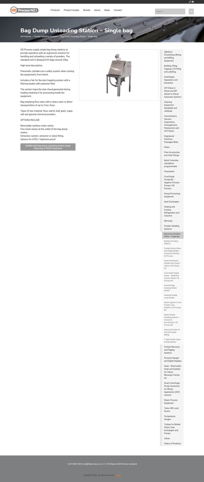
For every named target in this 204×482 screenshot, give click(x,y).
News (107, 10)
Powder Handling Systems (45, 36)
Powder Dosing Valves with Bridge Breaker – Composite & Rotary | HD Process (172, 252)
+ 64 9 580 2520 (74, 464)
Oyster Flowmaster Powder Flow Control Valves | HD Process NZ (172, 264)
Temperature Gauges (169, 417)
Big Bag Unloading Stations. (171, 242)
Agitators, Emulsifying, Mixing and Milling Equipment (172, 56)
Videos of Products (172, 443)
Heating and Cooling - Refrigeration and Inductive (171, 211)
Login (118, 475)
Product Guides (71, 10)
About (97, 10)
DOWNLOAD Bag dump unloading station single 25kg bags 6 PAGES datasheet (48, 147)
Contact (118, 10)
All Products (25, 36)
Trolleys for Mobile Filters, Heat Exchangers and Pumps (172, 428)
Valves (167, 438)
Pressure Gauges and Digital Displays (172, 359)
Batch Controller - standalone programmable (171, 163)
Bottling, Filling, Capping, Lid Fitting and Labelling (172, 69)
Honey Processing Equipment (172, 195)
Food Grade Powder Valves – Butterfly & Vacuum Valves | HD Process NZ (171, 277)
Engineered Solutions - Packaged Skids (171, 139)
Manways (168, 221)
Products (55, 10)
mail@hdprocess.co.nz (93, 464)
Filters (167, 147)
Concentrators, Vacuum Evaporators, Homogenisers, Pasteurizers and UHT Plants (171, 123)
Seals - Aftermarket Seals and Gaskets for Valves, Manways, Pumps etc (172, 372)
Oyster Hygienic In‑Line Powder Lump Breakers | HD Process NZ (172, 306)
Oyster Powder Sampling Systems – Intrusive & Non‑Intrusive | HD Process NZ (172, 320)
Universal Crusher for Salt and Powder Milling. (172, 332)
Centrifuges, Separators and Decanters (171, 80)
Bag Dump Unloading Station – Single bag (172, 235)
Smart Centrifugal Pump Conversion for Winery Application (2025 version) (172, 389)
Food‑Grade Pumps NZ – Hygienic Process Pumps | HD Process (171, 182)
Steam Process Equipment (171, 401)
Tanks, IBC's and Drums (171, 409)
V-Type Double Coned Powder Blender (172, 341)
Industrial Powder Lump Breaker (170, 296)
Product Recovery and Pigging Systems (172, 350)
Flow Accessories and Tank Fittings (172, 153)
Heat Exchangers (171, 202)
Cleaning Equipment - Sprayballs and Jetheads (170, 106)
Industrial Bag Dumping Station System (170, 288)
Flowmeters (169, 171)
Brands (86, 10)
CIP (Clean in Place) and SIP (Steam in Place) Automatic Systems (172, 92)
